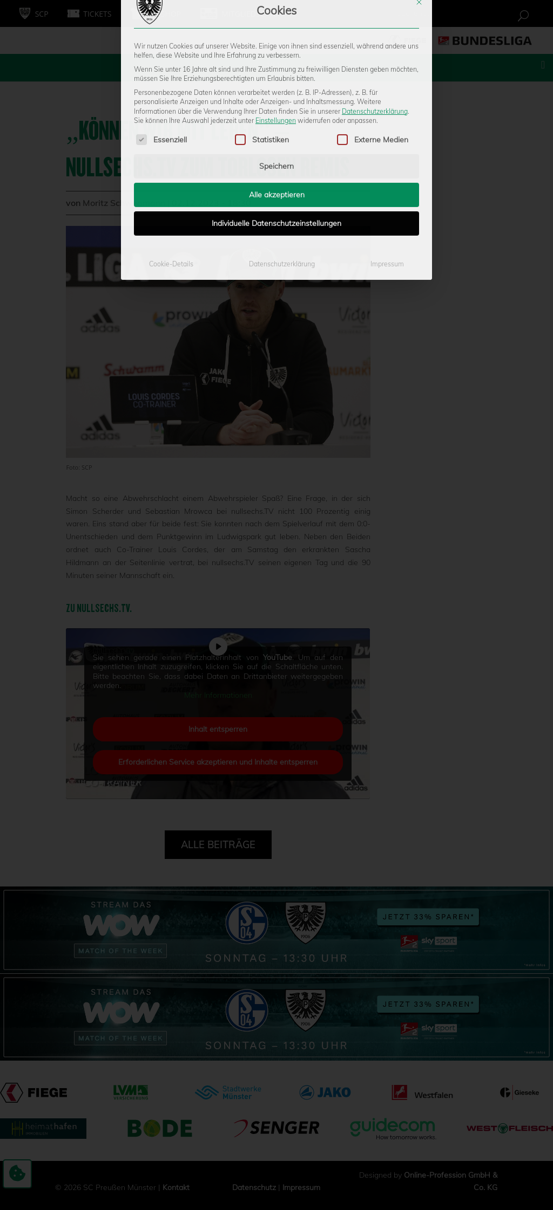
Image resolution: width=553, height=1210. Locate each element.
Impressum (387, 177)
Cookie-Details (171, 177)
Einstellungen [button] (275, 33)
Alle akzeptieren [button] (277, 107)
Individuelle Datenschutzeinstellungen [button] (276, 136)
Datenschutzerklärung (375, 23)
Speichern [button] (276, 79)
